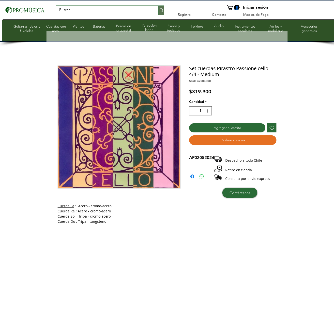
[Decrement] (193, 111)
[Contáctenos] (239, 193)
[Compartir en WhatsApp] (202, 176)
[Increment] (208, 111)
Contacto (219, 14)
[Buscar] (103, 10)
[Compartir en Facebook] (192, 176)
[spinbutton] (200, 111)
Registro (184, 14)
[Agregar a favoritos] (271, 127)
